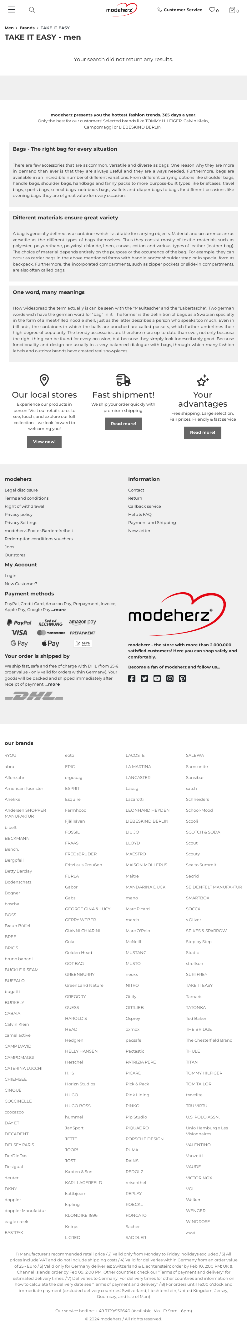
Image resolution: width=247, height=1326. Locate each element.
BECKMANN (17, 837)
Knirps (71, 1226)
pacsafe (133, 1040)
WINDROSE (198, 1221)
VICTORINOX (199, 1177)
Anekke (12, 799)
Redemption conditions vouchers (39, 538)
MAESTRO (136, 853)
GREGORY (75, 996)
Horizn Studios (80, 1083)
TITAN (192, 1061)
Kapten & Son (79, 1171)
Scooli (192, 821)
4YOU (10, 755)
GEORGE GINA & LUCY (87, 908)
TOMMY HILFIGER (204, 1072)
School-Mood (199, 810)
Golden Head (78, 952)
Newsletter (139, 530)
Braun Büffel (17, 925)
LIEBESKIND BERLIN (147, 821)
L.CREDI (73, 1237)
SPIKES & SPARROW (206, 930)
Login (11, 575)
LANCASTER (138, 777)
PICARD (134, 1072)
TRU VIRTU (196, 1105)
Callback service (144, 506)
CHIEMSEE (16, 1079)
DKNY (11, 1188)
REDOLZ (134, 1171)
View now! (44, 441)
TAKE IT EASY (199, 985)
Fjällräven (75, 821)
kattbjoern (76, 1193)
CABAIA (12, 1013)
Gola (69, 941)
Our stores (15, 554)
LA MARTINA (138, 766)
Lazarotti (135, 799)
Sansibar (195, 777)
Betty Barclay (18, 871)
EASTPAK (14, 1232)
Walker (193, 1199)
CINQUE (13, 1090)
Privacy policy (19, 514)
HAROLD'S (76, 1018)
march (132, 919)
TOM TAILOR (198, 1083)
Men (9, 27)
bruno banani (19, 958)
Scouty (193, 853)
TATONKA (196, 1007)
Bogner (12, 892)
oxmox (132, 1029)
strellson (194, 963)
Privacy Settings (21, 522)
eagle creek (16, 1221)
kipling (72, 1204)
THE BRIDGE (199, 1029)
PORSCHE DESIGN (145, 1138)
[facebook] (134, 678)
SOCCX (193, 908)
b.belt (11, 826)
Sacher (133, 1226)
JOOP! (71, 1149)
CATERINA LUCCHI (24, 1067)
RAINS (132, 1160)
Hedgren (74, 1040)
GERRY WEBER (80, 919)
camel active (18, 1035)
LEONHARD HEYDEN (148, 810)
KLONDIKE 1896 (81, 1215)
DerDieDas (16, 1155)
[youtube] (160, 678)
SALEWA (195, 755)
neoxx (132, 974)
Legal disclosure (21, 489)
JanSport (74, 1127)
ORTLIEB (135, 1007)
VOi (190, 1188)
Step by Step (199, 941)
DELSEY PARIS (19, 1144)
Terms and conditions (26, 498)
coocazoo (14, 1111)
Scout (192, 842)
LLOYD (133, 842)
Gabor (71, 886)
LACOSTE (135, 755)
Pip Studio (136, 1116)
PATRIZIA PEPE (141, 1061)
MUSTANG (136, 952)
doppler (13, 1199)
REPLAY (134, 1193)
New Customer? (21, 583)
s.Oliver (193, 919)
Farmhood (76, 810)
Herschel (74, 1061)
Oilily (131, 996)
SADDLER (136, 1237)
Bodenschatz (18, 881)
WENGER (195, 1210)
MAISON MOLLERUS (146, 864)
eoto (69, 755)
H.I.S (69, 1072)
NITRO (132, 985)
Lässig (132, 788)
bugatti (12, 991)
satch (191, 788)
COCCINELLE (18, 1100)
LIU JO (132, 831)
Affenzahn (15, 777)
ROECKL (134, 1204)
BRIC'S (11, 947)
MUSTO (133, 963)
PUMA (132, 1149)
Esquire (73, 799)
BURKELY (14, 1002)
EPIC (70, 766)
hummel (74, 1116)
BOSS (10, 914)
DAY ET (12, 1122)
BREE (10, 936)
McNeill (133, 941)
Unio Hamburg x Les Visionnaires (207, 1130)
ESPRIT (72, 788)
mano (132, 897)
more (60, 609)
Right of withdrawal (24, 506)
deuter (11, 1177)
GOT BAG (74, 963)
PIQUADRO (137, 1127)
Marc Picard (138, 908)
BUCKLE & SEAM (21, 969)
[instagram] (172, 678)
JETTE (71, 1138)
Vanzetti (194, 1155)
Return (135, 498)
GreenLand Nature (84, 985)
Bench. (12, 849)
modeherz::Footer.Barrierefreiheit (39, 530)
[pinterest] (185, 678)
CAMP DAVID (18, 1046)
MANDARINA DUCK (145, 886)
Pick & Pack (137, 1083)
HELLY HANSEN (81, 1051)
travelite (194, 1094)
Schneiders (197, 799)
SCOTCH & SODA (203, 831)
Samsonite (197, 766)
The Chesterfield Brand (209, 1040)
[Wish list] (214, 10)
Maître (132, 875)
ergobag (74, 777)
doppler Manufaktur (25, 1210)
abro (9, 766)
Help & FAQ (140, 514)
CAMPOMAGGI (19, 1056)
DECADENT (16, 1133)
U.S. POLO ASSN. (203, 1116)
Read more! (123, 423)
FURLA (72, 875)
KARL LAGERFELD (83, 1182)
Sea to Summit (201, 864)
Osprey (133, 1018)
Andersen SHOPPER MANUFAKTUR (25, 813)
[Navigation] (12, 10)
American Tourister (24, 788)
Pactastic (135, 1051)
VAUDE (193, 1166)
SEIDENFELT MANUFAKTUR (214, 886)
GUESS (72, 1007)
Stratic (192, 952)
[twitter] (147, 678)
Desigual (14, 1166)
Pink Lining (137, 1094)
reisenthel (136, 1182)
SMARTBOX (197, 897)
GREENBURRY (79, 974)
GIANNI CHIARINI (82, 930)
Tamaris (194, 996)
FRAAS (71, 842)
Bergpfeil (14, 860)
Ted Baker (196, 1018)
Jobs (9, 546)
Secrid (192, 875)
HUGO (71, 1094)
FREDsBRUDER (81, 853)
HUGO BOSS (78, 1105)
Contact (136, 489)
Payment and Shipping (152, 522)
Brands (27, 27)
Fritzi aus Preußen (83, 864)
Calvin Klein (17, 1024)
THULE (193, 1051)
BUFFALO (15, 980)
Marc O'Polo (138, 930)
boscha (12, 903)
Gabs (70, 897)
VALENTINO (198, 1144)
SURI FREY (196, 974)
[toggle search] (30, 10)
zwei (190, 1232)
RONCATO (136, 1215)
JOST (70, 1160)
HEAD (71, 1029)
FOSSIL (72, 831)
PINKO (132, 1105)
